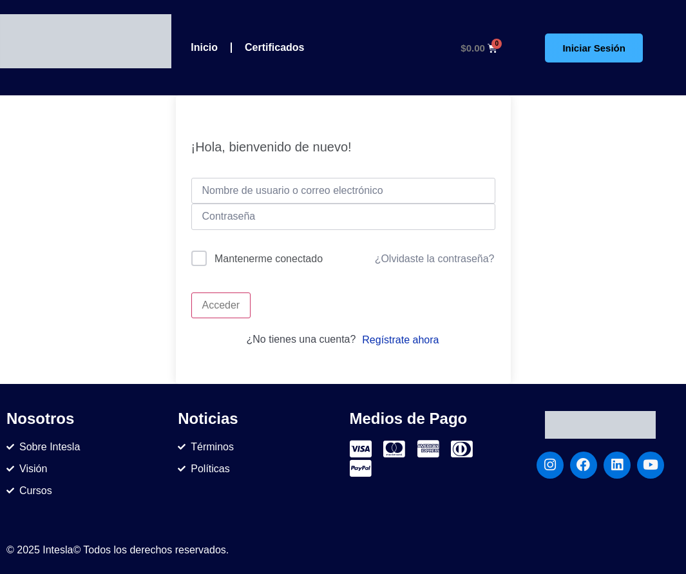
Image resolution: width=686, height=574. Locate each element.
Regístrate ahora (400, 339)
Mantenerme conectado (268, 258)
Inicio (204, 47)
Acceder (221, 305)
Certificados (274, 47)
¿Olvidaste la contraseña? (435, 258)
